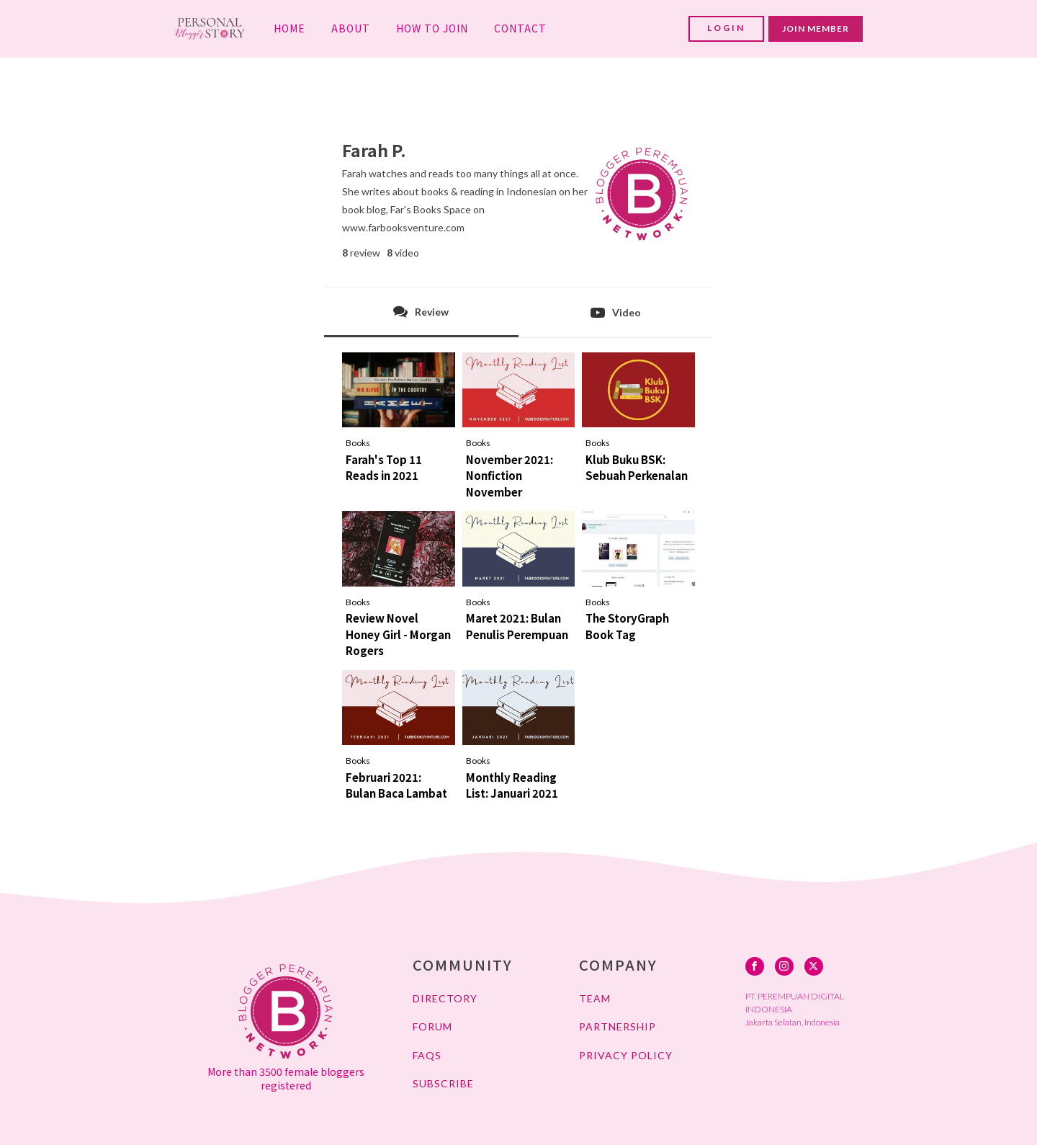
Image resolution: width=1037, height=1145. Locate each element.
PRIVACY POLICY (626, 1055)
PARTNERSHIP (617, 1026)
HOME (289, 28)
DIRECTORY (445, 998)
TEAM (595, 998)
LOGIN (726, 27)
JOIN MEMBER (815, 28)
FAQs (427, 1055)
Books (358, 442)
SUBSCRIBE (443, 1083)
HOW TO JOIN (432, 28)
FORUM (432, 1026)
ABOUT (350, 28)
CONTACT (520, 28)
